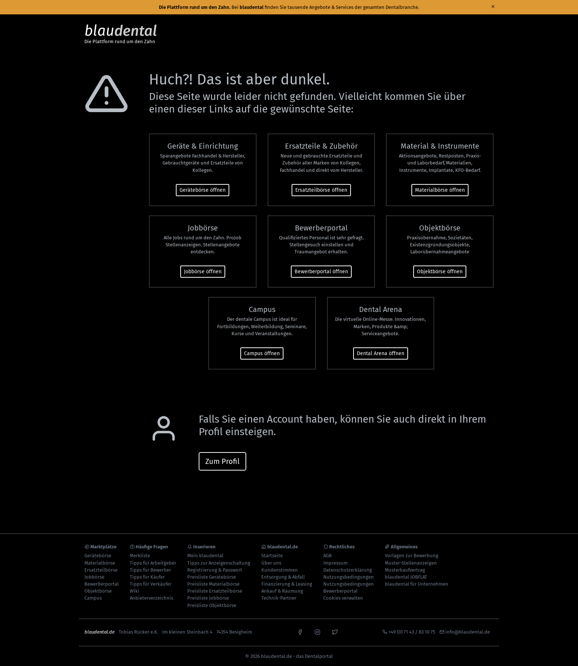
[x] (335, 631)
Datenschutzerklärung (347, 570)
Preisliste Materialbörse (213, 584)
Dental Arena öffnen (380, 353)
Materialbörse (99, 563)
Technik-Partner (278, 598)
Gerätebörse (97, 555)
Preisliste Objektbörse (211, 605)
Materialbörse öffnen (440, 190)
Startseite (272, 555)
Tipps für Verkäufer (150, 584)
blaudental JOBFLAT (406, 577)
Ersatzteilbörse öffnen (321, 190)
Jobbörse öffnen (203, 271)
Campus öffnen (262, 353)
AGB (327, 555)
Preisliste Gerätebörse (211, 577)
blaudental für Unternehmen (416, 584)
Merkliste (140, 555)
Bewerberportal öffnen (321, 271)
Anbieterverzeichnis (151, 598)
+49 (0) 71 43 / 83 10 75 (412, 632)
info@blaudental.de (467, 632)
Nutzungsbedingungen (348, 577)
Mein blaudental (205, 555)
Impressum (335, 563)
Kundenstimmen (279, 570)
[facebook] (300, 631)
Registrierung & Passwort (214, 570)
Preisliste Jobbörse (208, 598)
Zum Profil (222, 461)
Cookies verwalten (343, 598)
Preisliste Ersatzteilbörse (214, 591)
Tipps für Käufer (147, 577)
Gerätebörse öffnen (203, 190)
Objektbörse (98, 591)
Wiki (134, 591)
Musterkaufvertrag (405, 570)
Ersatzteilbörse (101, 570)
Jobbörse (94, 577)
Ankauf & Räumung (282, 591)
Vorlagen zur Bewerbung (411, 555)
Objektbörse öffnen (440, 271)
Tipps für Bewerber (150, 570)
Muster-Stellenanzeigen (411, 563)
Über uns (271, 563)
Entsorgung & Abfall (283, 577)
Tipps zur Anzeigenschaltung (218, 563)
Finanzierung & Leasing (286, 584)
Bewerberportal (101, 584)
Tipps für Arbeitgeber (153, 563)
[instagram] (317, 631)
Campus (93, 598)
